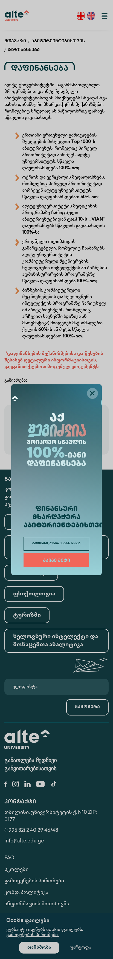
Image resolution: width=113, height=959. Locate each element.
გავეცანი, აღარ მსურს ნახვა (56, 543)
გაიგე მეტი (56, 561)
